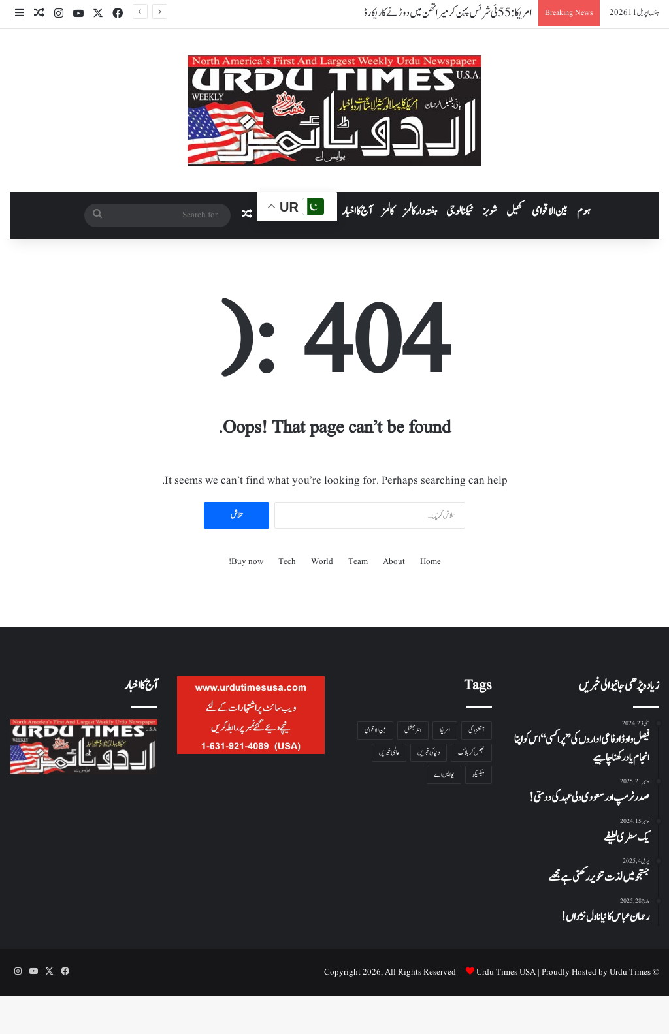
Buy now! (246, 562)
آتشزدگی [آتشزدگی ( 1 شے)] (476, 730)
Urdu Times (630, 972)
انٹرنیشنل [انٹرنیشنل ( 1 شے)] (412, 730)
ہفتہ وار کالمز (420, 211)
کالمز (388, 211)
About (394, 562)
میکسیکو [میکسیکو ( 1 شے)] (478, 774)
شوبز (490, 211)
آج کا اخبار (357, 211)
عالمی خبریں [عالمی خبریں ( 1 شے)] (389, 752)
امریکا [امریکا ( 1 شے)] (445, 730)
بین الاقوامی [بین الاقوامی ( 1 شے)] (375, 730)
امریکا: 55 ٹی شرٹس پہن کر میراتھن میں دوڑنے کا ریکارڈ (447, 13)
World (322, 562)
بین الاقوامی (550, 211)
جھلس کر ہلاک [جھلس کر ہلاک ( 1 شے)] (471, 752)
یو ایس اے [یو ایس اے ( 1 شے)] (444, 774)
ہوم (584, 211)
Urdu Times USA (506, 972)
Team (358, 562)
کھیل (514, 211)
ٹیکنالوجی (460, 211)
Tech (287, 562)
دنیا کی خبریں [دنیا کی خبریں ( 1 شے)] (428, 752)
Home (430, 562)
